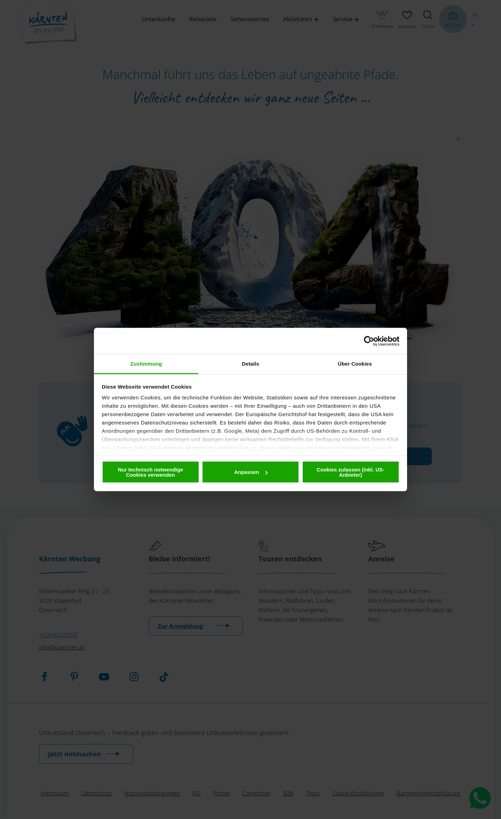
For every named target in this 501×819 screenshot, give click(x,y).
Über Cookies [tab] (355, 364)
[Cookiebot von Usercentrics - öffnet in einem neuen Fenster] (369, 341)
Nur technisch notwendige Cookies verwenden (150, 471)
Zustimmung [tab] (146, 364)
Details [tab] (250, 364)
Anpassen (251, 472)
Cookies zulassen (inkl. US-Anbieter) (350, 471)
